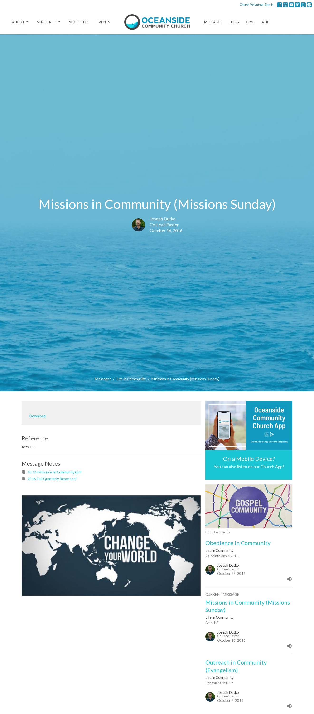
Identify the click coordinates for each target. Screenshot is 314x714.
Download (37, 416)
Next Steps (78, 22)
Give (250, 22)
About (20, 22)
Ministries (48, 22)
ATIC (265, 22)
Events (103, 22)
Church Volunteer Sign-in (257, 4)
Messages (213, 22)
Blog (234, 22)
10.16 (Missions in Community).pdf (52, 471)
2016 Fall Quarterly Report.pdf (49, 478)
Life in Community (131, 378)
